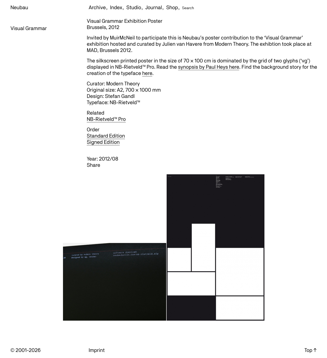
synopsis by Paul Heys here (208, 67)
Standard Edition (106, 136)
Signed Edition (103, 142)
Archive (97, 7)
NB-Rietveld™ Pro (106, 119)
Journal (153, 7)
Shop (172, 7)
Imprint (97, 350)
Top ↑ (310, 350)
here (147, 73)
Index (116, 7)
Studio (133, 7)
